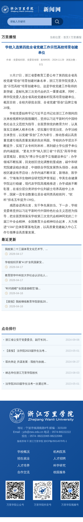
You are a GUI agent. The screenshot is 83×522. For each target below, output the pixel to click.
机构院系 (59, 451)
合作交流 (23, 472)
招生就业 (23, 458)
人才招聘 (59, 458)
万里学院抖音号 (42, 504)
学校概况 (23, 451)
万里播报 (76, 37)
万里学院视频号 (70, 504)
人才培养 (23, 465)
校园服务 (59, 472)
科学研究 (59, 465)
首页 (66, 37)
